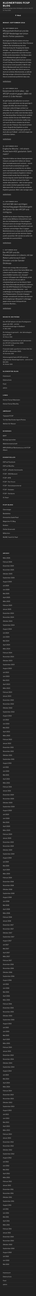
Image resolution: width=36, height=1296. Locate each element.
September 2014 (8, 1067)
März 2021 (6, 783)
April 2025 (6, 597)
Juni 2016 (6, 988)
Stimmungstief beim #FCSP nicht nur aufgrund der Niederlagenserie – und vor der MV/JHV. (18, 359)
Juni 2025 (6, 589)
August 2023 (7, 668)
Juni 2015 (6, 1031)
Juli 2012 (6, 1162)
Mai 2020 (6, 822)
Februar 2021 (7, 787)
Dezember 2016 (8, 964)
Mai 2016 (6, 992)
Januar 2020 (7, 838)
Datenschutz (7, 380)
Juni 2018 (6, 901)
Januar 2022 (7, 743)
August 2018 (7, 897)
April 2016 (6, 996)
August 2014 (7, 1071)
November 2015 (8, 1012)
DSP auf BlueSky (8, 466)
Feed (4, 384)
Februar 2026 (7, 562)
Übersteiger (7, 509)
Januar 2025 (7, 609)
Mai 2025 (6, 593)
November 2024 (8, 617)
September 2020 (9, 807)
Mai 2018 (6, 905)
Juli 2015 (6, 1027)
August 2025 (7, 582)
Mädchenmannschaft (10, 444)
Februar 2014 (7, 1091)
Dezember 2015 (8, 1008)
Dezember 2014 (8, 1055)
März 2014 (6, 1087)
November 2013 (8, 1099)
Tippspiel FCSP (8, 416)
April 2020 (6, 826)
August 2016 (7, 980)
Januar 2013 (7, 1138)
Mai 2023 (6, 680)
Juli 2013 (6, 1114)
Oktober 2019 (7, 850)
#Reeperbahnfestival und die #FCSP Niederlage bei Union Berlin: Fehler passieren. (16, 33)
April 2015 (6, 1039)
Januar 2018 (7, 921)
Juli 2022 (6, 720)
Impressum (7, 376)
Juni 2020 (6, 818)
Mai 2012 (6, 1170)
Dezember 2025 (8, 566)
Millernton (6, 533)
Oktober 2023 (7, 661)
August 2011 (7, 1205)
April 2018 (6, 909)
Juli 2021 (6, 767)
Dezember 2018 (8, 881)
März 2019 (6, 874)
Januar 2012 (7, 1185)
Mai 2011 (6, 1217)
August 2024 (7, 629)
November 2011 (8, 1193)
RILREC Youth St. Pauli (10, 537)
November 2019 (8, 846)
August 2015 (7, 1024)
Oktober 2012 (7, 1150)
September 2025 (9, 578)
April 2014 (6, 1083)
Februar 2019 (7, 878)
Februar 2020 (7, 834)
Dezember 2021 (8, 747)
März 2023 (6, 688)
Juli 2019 (6, 862)
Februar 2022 (7, 739)
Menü (18, 15)
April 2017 (6, 953)
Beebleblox (6, 513)
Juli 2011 (6, 1209)
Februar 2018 (7, 917)
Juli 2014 (6, 1075)
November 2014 (8, 1059)
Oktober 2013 (7, 1102)
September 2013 (8, 1106)
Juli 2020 (6, 814)
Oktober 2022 (7, 708)
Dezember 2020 (8, 795)
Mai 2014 (6, 1079)
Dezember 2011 (8, 1189)
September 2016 (8, 976)
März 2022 (6, 735)
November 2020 (8, 799)
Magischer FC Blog (9, 521)
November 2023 (8, 657)
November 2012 (8, 1146)
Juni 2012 (6, 1166)
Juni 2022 (6, 724)
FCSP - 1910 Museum (10, 474)
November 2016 (8, 968)
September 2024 (9, 625)
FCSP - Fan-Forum (9, 482)
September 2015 (8, 1020)
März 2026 (6, 558)
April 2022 (6, 732)
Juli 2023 (6, 672)
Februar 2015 (7, 1047)
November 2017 (8, 929)
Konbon (5, 525)
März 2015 (6, 1043)
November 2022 (8, 704)
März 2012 (6, 1177)
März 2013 (6, 1130)
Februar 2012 (7, 1181)
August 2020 (7, 810)
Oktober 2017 (7, 933)
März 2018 (6, 913)
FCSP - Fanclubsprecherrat (12, 486)
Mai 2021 (6, 775)
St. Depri (6, 497)
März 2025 (6, 601)
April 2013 (6, 1126)
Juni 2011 (6, 1213)
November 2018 (8, 885)
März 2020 (6, 830)
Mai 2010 (6, 1264)
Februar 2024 (7, 653)
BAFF (5, 436)
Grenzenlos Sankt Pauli (11, 517)
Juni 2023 (6, 676)
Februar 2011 (7, 1229)
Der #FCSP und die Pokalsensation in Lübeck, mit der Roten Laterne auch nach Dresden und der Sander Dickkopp (18, 257)
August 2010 (7, 1252)
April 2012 (6, 1173)
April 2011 (6, 1221)
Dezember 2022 (8, 700)
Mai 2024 (6, 641)
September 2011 (8, 1201)
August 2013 (7, 1110)
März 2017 (6, 956)
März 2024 (6, 649)
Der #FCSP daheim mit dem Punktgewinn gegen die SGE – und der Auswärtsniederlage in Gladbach (17, 324)
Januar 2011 (7, 1233)
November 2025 (8, 570)
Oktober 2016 (7, 972)
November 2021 (8, 751)
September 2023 (9, 664)
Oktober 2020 (7, 803)
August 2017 (7, 941)
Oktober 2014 (7, 1063)
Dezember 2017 (8, 925)
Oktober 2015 (7, 1016)
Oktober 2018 (7, 889)
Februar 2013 (7, 1134)
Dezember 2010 (8, 1237)
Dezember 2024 (8, 613)
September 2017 (8, 937)
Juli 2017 (6, 945)
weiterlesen (7, 81)
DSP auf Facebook (9, 462)
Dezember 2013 (8, 1095)
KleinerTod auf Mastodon (11, 400)
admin (5, 388)
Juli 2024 (6, 633)
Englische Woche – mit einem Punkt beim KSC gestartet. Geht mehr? (17, 151)
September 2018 (8, 893)
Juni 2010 (6, 1260)
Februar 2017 (7, 960)
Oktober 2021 (7, 755)
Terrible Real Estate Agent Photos (14, 420)
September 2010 (8, 1248)
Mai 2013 (6, 1122)
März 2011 (6, 1225)
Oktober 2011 (7, 1197)
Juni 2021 (6, 771)
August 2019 (7, 858)
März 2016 (6, 1000)
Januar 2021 (7, 791)
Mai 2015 (6, 1035)
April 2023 (6, 684)
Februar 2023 (7, 692)
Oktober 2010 (7, 1244)
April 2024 (6, 645)
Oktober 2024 (7, 621)
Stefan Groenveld (9, 529)
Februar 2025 (7, 605)
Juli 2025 (6, 586)
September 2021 (8, 759)
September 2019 (8, 854)
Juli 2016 (6, 984)
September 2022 (8, 712)
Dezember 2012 (8, 1142)
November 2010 (8, 1241)
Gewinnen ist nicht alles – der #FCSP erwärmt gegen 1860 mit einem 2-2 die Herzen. (17, 94)
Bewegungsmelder (9, 440)
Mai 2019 (6, 866)
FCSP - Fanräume (9, 493)
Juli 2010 (6, 1256)
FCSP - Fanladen (8, 490)
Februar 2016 (7, 1004)
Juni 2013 (6, 1118)
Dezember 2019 (8, 842)
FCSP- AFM (7, 478)
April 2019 (6, 870)
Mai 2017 (6, 949)
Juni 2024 (6, 637)
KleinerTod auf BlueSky (11, 404)
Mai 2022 (6, 728)
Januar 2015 (7, 1051)
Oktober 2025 (7, 574)
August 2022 (7, 716)
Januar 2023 (7, 696)
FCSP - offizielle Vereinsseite (13, 470)
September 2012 (8, 1154)
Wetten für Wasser (9, 424)
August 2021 (7, 763)
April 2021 (6, 779)
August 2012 (7, 1158)
